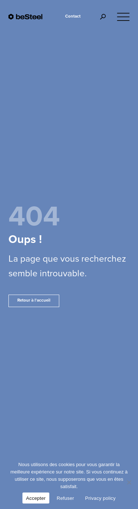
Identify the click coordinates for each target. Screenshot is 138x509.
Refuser (65, 498)
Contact (73, 16)
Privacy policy (100, 498)
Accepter (36, 498)
